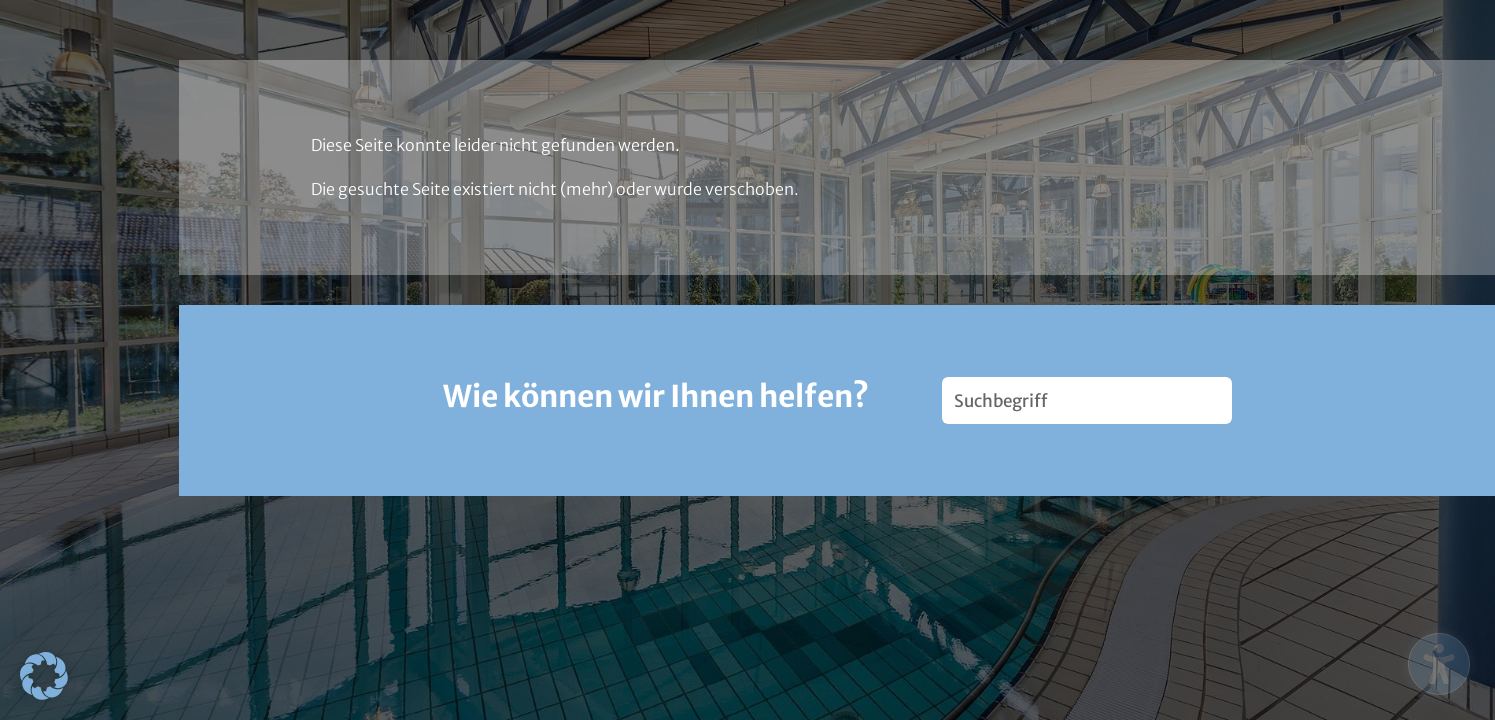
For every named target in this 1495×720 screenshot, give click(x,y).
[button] (44, 676)
